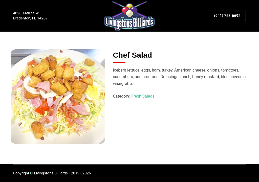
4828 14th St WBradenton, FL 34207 (30, 15)
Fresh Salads (143, 96)
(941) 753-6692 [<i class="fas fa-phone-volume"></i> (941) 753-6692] (227, 15)
